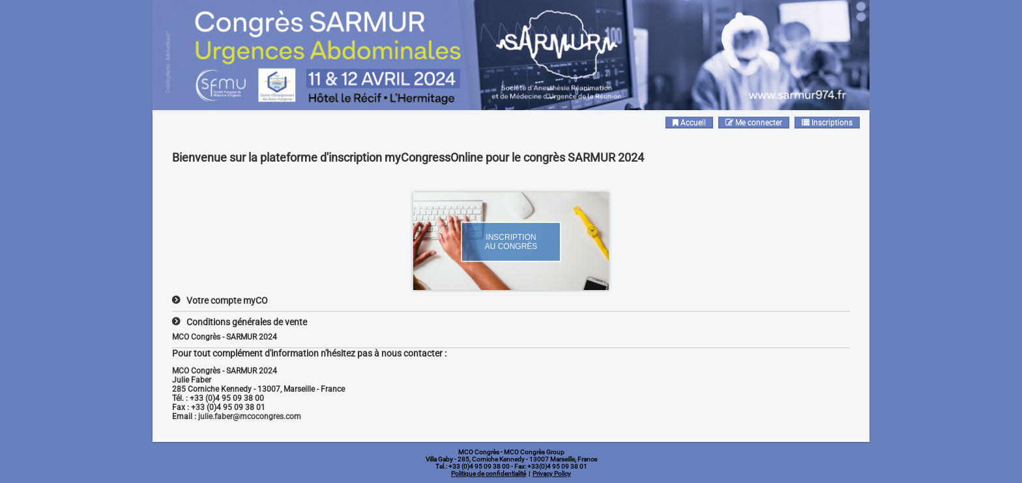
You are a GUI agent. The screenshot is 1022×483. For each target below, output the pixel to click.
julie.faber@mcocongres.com (249, 416)
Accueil (689, 122)
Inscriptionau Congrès (511, 242)
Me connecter (753, 122)
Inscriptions (827, 122)
